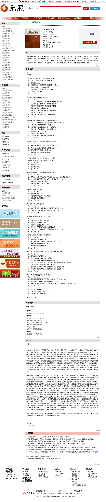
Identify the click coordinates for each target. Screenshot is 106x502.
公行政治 (7, 41)
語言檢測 (7, 45)
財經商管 (6, 142)
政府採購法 (8, 107)
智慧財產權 (8, 90)
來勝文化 (7, 193)
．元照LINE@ (58, 475)
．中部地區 (73, 483)
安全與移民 (8, 124)
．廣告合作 (89, 475)
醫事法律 (7, 93)
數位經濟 (6, 167)
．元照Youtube (58, 473)
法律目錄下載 (11, 474)
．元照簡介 (89, 471)
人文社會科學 (9, 79)
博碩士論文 (8, 58)
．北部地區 (73, 481)
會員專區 (67, 1)
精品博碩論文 (79, 18)
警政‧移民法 (8, 115)
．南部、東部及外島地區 (78, 485)
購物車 (51, 1)
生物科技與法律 (10, 117)
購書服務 (58, 1)
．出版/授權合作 (91, 473)
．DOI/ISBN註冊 (43, 471)
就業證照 (7, 70)
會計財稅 (6, 159)
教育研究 (6, 139)
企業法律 (7, 103)
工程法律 (7, 110)
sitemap (103, 1)
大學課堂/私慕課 (8, 156)
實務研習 (7, 67)
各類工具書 (8, 31)
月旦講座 (7, 62)
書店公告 (84, 1)
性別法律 (7, 95)
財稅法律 (7, 100)
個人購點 (26, 473)
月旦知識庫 (50, 18)
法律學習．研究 (10, 33)
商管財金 (7, 38)
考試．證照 (8, 48)
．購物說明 (73, 473)
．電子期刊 (41, 473)
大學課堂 (7, 74)
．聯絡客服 (73, 477)
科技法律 (7, 105)
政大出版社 (8, 195)
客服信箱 (77, 491)
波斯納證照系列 (10, 50)
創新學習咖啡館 (64, 18)
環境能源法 (8, 112)
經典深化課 (6, 153)
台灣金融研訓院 (10, 198)
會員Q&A (76, 1)
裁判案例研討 (9, 72)
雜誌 (16, 18)
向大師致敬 (8, 28)
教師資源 (93, 1)
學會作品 (7, 55)
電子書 (7, 60)
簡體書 (7, 53)
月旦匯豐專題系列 (10, 120)
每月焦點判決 (92, 18)
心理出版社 (8, 200)
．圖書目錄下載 (75, 471)
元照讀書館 (26, 18)
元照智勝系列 (9, 122)
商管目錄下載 (11, 476)
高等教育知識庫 (8, 182)
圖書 (9, 18)
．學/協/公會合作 (91, 477)
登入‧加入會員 (41, 1)
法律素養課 (8, 77)
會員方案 (10, 472)
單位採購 (26, 475)
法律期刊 (6, 136)
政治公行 (6, 144)
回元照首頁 (5, 1)
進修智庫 (7, 65)
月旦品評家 (38, 18)
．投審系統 (41, 475)
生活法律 (7, 36)
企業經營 (6, 162)
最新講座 (6, 170)
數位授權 (26, 471)
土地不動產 (6, 165)
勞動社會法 (8, 98)
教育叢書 (7, 43)
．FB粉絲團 (57, 471)
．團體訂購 (73, 475)
